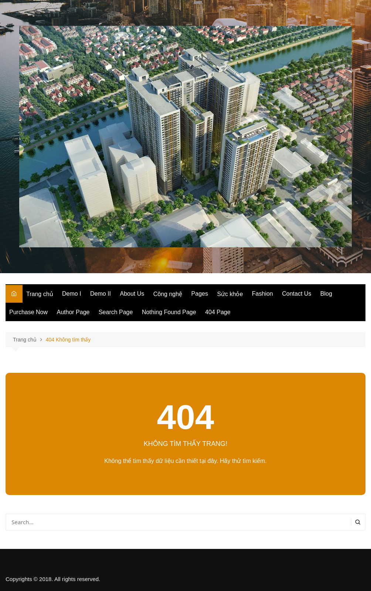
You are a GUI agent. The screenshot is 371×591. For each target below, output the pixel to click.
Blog (326, 294)
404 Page (218, 312)
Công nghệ (167, 294)
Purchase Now (28, 312)
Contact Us (296, 294)
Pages (199, 294)
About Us (132, 294)
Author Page (73, 312)
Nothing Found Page (169, 312)
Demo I (71, 294)
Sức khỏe (230, 294)
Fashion (262, 294)
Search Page (116, 312)
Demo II (100, 294)
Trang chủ (39, 294)
